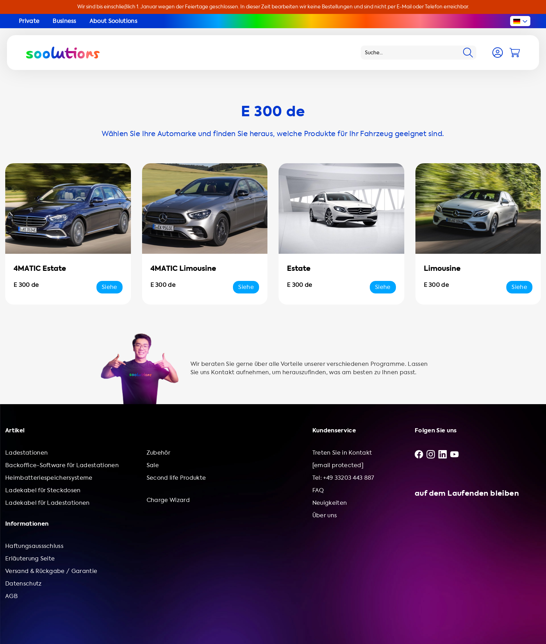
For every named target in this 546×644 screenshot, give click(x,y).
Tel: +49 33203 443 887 (343, 477)
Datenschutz (23, 583)
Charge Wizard (168, 500)
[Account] (497, 52)
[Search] (468, 52)
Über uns (324, 515)
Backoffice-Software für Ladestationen (62, 465)
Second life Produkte (176, 477)
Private (29, 21)
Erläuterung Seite (30, 558)
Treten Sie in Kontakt (342, 452)
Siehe (109, 287)
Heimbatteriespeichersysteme (49, 477)
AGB (11, 596)
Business (64, 21)
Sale (153, 465)
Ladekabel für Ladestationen (47, 502)
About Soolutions (113, 21)
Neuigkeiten (329, 502)
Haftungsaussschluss (34, 546)
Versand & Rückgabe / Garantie (51, 571)
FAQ (318, 490)
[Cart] (514, 52)
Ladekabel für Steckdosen (43, 490)
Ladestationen (26, 452)
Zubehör (158, 452)
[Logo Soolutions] (63, 52)
